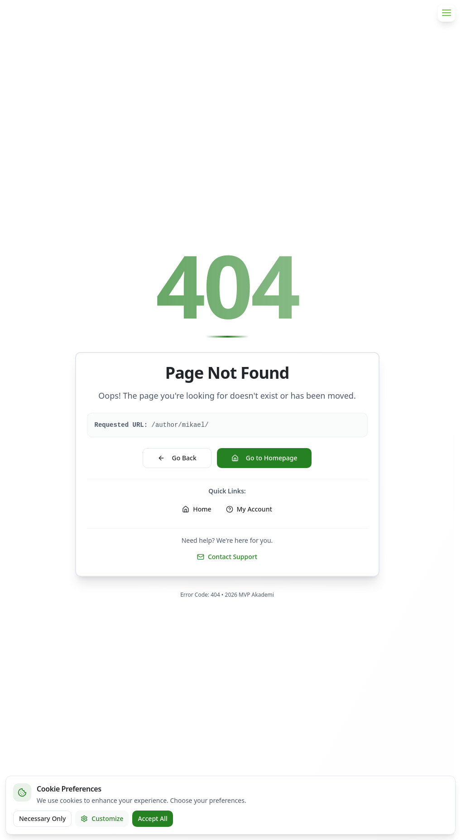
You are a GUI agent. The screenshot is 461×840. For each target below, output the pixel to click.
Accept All (152, 818)
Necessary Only (42, 818)
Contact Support (227, 556)
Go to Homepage (264, 458)
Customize (102, 818)
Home (196, 509)
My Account (249, 509)
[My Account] (249, 509)
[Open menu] (446, 13)
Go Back (177, 458)
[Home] (196, 509)
